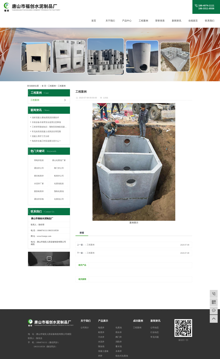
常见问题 (154, 337)
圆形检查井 (39, 191)
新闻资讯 (176, 20)
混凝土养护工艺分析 (40, 136)
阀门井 (119, 337)
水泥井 (101, 342)
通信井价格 (39, 199)
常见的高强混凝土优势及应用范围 (46, 132)
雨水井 (119, 332)
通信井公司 (39, 168)
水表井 (119, 351)
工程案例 (143, 20)
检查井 (101, 332)
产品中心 (127, 20)
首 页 (44, 86)
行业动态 (154, 332)
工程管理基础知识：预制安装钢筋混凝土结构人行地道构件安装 (50, 127)
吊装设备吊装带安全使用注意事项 (46, 122)
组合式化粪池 (122, 356)
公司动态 (154, 327)
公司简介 (85, 327)
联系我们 (209, 20)
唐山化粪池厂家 (59, 160)
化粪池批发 (59, 184)
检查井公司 (59, 176)
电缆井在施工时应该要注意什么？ (46, 141)
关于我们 (110, 20)
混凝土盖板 (103, 351)
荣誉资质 (160, 20)
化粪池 (119, 327)
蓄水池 (119, 346)
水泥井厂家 (39, 184)
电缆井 (101, 327)
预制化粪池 (59, 191)
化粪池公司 (59, 199)
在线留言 (193, 20)
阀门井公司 (59, 168)
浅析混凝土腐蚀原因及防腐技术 (45, 118)
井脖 (100, 356)
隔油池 (101, 346)
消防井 (119, 342)
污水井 (101, 337)
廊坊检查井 (39, 176)
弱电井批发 (39, 160)
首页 (93, 20)
